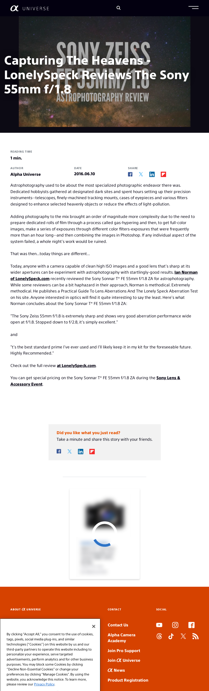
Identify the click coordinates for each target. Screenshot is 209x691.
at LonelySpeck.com (76, 365)
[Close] (93, 637)
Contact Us (118, 624)
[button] (193, 8)
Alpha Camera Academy (121, 637)
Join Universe (124, 660)
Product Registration (128, 680)
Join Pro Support (124, 650)
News (116, 670)
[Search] (118, 8)
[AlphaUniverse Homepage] (29, 8)
